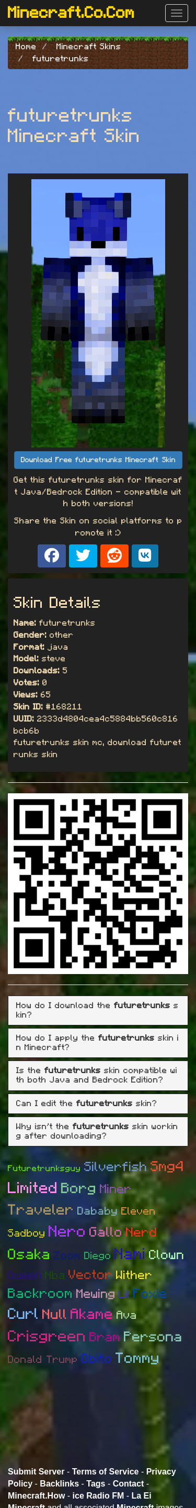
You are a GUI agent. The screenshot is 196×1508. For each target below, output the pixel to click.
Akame (92, 1314)
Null (54, 1314)
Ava (127, 1315)
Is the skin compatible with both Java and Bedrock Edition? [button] (96, 1075)
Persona (153, 1337)
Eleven (138, 1211)
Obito (96, 1358)
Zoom (67, 1255)
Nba (55, 1275)
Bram (105, 1337)
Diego (97, 1256)
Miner (116, 1189)
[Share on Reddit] (114, 555)
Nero (67, 1232)
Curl (23, 1314)
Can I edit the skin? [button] (86, 1103)
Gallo (106, 1232)
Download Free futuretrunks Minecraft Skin (98, 460)
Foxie (150, 1294)
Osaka (29, 1255)
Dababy (97, 1211)
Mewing (96, 1294)
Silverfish (115, 1167)
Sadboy (26, 1233)
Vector (90, 1275)
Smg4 (167, 1167)
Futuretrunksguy (44, 1168)
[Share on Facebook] (52, 555)
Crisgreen (47, 1337)
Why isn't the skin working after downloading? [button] (97, 1131)
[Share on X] (83, 555)
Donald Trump (43, 1359)
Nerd (141, 1232)
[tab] (98, 1010)
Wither (134, 1276)
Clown (167, 1255)
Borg (79, 1189)
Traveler (41, 1210)
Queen (25, 1275)
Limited (33, 1188)
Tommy (138, 1358)
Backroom (40, 1294)
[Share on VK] (145, 555)
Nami (130, 1254)
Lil (124, 1295)
